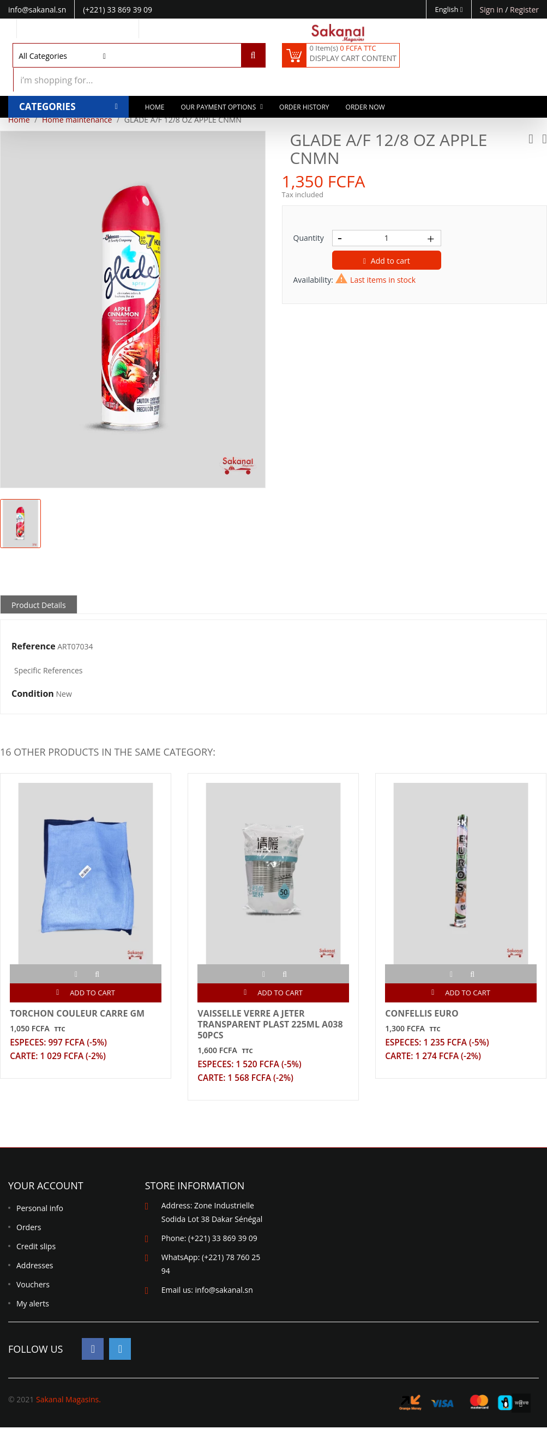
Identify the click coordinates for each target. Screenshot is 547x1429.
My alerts (32, 1304)
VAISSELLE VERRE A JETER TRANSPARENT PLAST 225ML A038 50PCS (271, 1022)
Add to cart (386, 261)
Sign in (493, 9)
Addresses (34, 1266)
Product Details (38, 605)
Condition (32, 694)
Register (524, 9)
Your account (45, 1186)
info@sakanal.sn (224, 1291)
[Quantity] (386, 238)
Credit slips (36, 1247)
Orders (28, 1228)
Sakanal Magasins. (68, 1401)
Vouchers (33, 1285)
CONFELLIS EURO (423, 1011)
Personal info (39, 1209)
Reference (33, 647)
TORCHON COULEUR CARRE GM (78, 1011)
